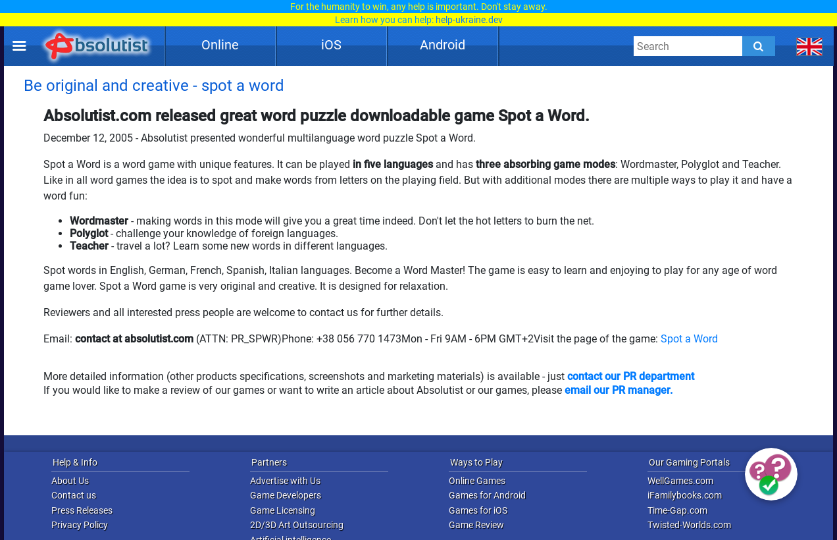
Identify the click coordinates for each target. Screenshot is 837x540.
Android (442, 45)
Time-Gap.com (677, 510)
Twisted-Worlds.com (689, 525)
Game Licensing (282, 510)
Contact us (73, 495)
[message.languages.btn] (810, 46)
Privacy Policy (79, 525)
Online (220, 45)
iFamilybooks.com (684, 495)
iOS (331, 45)
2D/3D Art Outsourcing (296, 525)
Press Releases (82, 510)
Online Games (477, 480)
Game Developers (285, 495)
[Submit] (758, 46)
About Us (70, 480)
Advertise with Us (285, 480)
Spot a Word (689, 339)
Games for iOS (478, 510)
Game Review (476, 525)
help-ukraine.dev (469, 19)
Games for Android (487, 495)
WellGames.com (680, 480)
